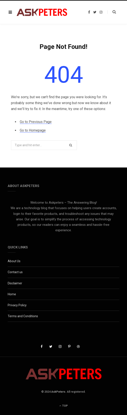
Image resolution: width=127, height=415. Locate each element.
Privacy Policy (17, 305)
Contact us (15, 272)
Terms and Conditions (23, 316)
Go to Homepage (33, 130)
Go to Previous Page (36, 122)
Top (63, 405)
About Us (14, 261)
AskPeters (58, 391)
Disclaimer (15, 283)
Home (12, 294)
